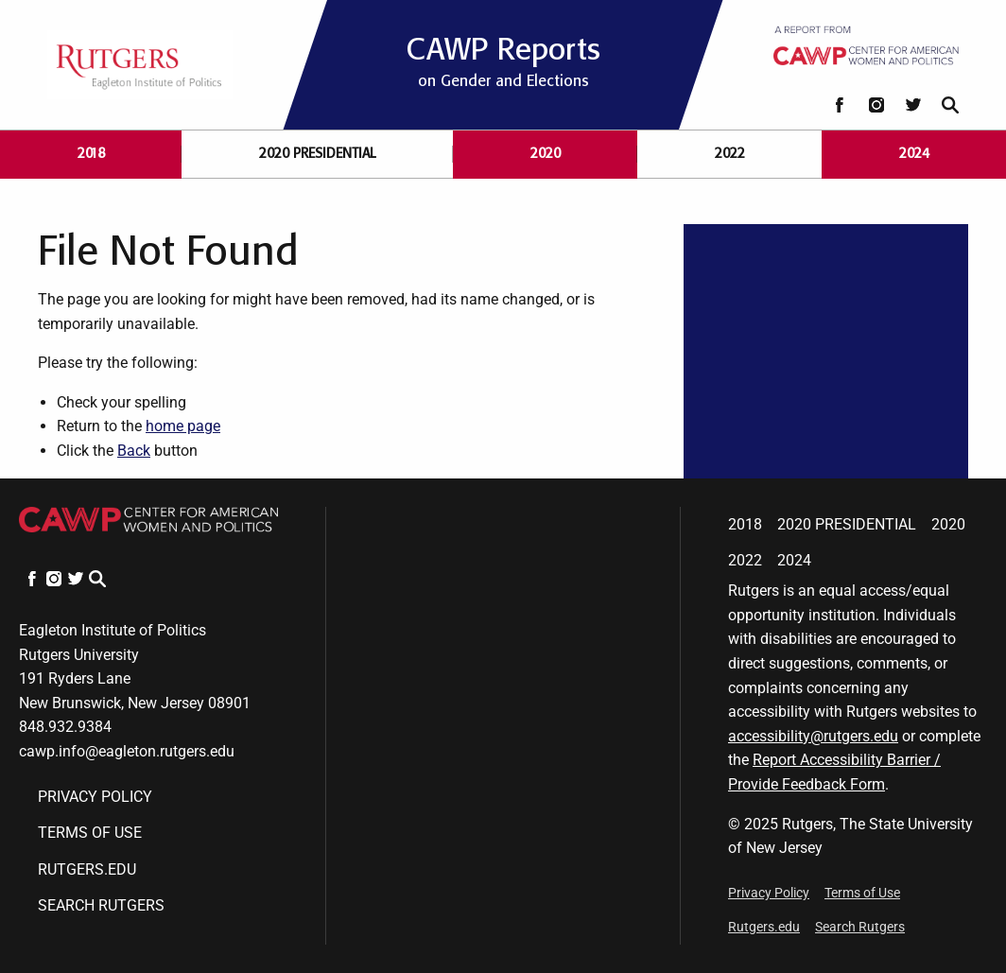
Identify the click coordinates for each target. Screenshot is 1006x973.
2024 (914, 154)
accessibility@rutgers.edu (813, 736)
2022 (730, 154)
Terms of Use (90, 833)
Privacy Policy (95, 797)
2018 (91, 154)
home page (183, 426)
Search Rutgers (101, 905)
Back (133, 451)
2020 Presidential (317, 154)
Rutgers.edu (87, 869)
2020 (545, 154)
